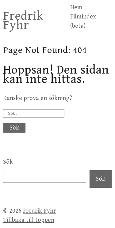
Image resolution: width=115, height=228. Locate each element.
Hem (76, 7)
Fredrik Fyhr (23, 20)
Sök (8, 162)
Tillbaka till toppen (28, 220)
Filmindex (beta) (83, 21)
